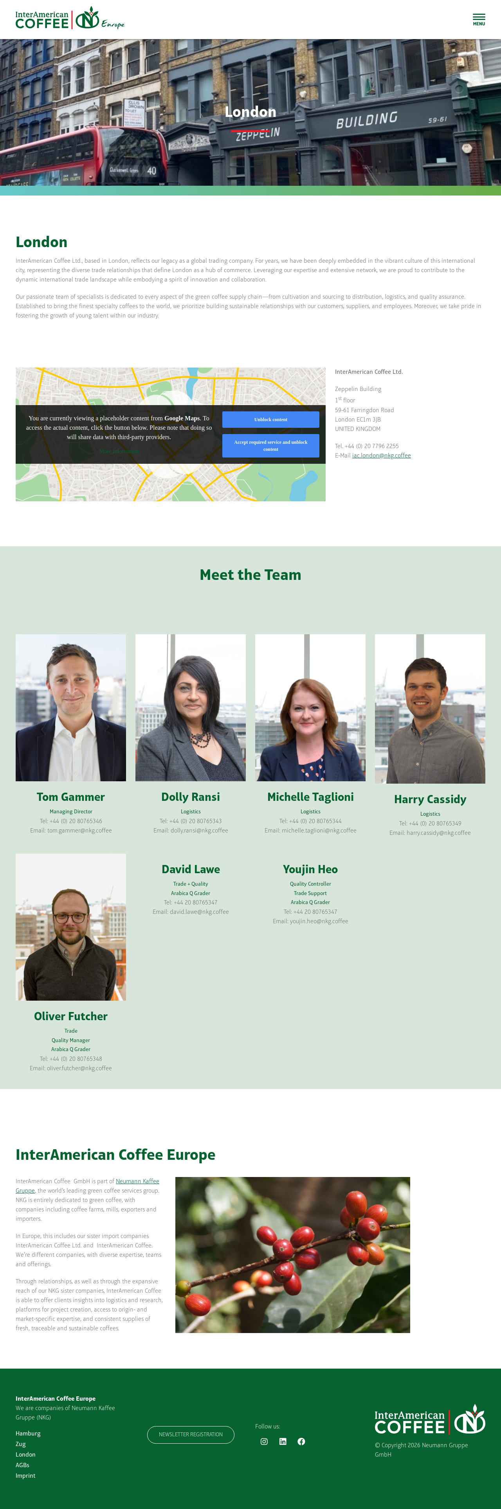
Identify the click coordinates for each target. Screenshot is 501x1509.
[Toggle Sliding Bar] (479, 19)
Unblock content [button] (270, 419)
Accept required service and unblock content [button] (271, 446)
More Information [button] (119, 452)
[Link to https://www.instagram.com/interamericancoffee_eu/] (264, 1442)
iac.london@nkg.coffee (381, 456)
